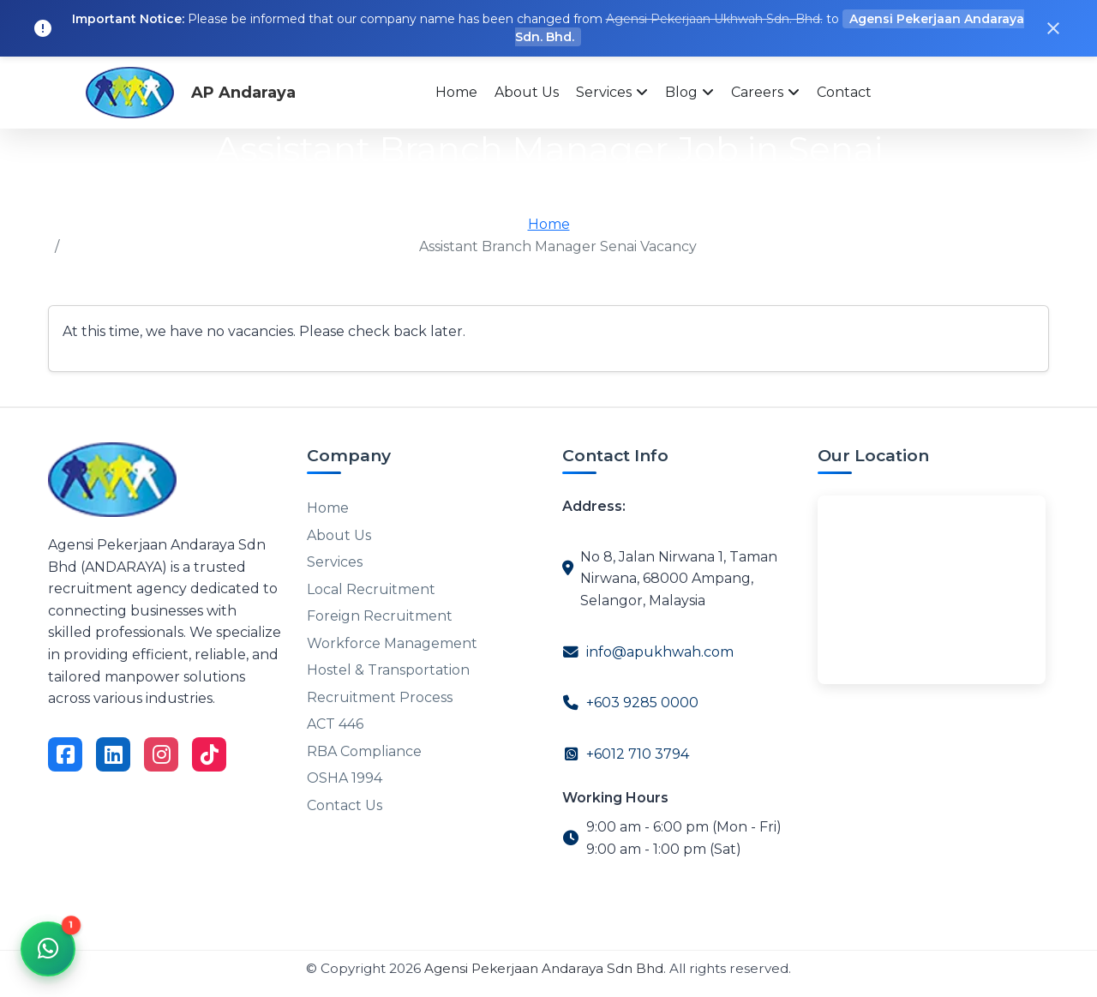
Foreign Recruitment (380, 612)
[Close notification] (1053, 28)
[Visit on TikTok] (209, 754)
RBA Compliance (364, 744)
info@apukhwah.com (660, 652)
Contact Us (344, 796)
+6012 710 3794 (637, 754)
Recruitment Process (380, 691)
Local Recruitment (371, 586)
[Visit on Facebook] (65, 754)
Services (604, 92)
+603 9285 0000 (642, 702)
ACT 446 (335, 717)
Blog (681, 92)
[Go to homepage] (112, 478)
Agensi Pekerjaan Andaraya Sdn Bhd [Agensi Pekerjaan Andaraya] (543, 968)
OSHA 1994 (344, 770)
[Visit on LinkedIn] (113, 754)
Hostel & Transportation (388, 665)
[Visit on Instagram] (161, 754)
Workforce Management (392, 639)
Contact (844, 92)
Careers (757, 92)
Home (456, 92)
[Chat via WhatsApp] (48, 949)
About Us (527, 92)
